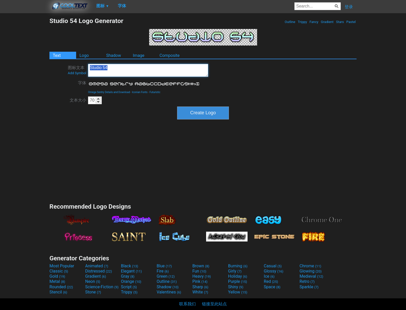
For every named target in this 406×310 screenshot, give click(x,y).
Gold (57, 276)
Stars (340, 22)
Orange (131, 281)
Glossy (274, 271)
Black (129, 265)
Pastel (351, 22)
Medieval (311, 276)
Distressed (98, 271)
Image (138, 55)
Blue (164, 265)
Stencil (58, 292)
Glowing (311, 271)
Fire (163, 271)
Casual (273, 265)
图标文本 (77, 70)
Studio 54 (148, 70)
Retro (307, 281)
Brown (200, 265)
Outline (290, 22)
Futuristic (155, 92)
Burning (238, 265)
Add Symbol (77, 73)
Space (272, 286)
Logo (84, 55)
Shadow (113, 55)
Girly (235, 271)
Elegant (131, 271)
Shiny (235, 286)
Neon (92, 281)
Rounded (61, 286)
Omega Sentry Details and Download (109, 92)
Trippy (302, 22)
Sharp (200, 286)
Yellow (237, 292)
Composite (170, 55)
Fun (199, 271)
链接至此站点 (214, 303)
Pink (200, 281)
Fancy (314, 22)
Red (271, 281)
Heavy (201, 276)
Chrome (310, 265)
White (200, 292)
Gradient (327, 22)
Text (57, 55)
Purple (237, 281)
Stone (93, 292)
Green (166, 276)
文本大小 (78, 100)
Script (129, 286)
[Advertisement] (24, 94)
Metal (57, 281)
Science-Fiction (102, 286)
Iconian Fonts (140, 92)
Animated (96, 265)
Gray (127, 276)
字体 (82, 82)
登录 (349, 6)
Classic (58, 271)
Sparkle (309, 286)
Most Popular (61, 265)
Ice (269, 276)
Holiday (237, 276)
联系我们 (187, 303)
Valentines (169, 292)
